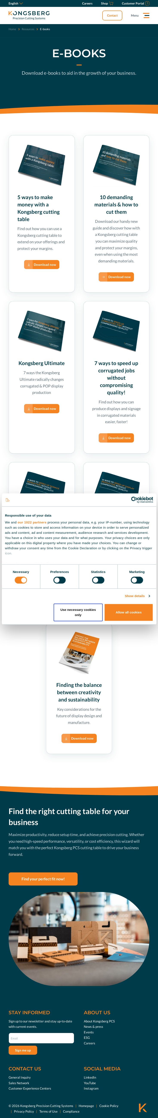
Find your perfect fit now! (43, 878)
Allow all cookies (129, 612)
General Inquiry (20, 1077)
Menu (135, 15)
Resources (28, 29)
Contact (112, 15)
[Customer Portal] (136, 3)
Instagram (91, 1088)
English (16, 3)
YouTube (90, 1083)
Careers (89, 1043)
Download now (45, 264)
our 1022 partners (32, 522)
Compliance (71, 1111)
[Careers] (87, 3)
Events (89, 1032)
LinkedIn (90, 1077)
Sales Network (19, 1083)
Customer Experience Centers (30, 1088)
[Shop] (107, 3)
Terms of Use (48, 1111)
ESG (87, 1037)
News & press (93, 1026)
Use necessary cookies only (78, 612)
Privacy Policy (24, 1111)
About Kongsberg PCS (99, 1021)
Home (12, 29)
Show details (135, 596)
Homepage (86, 1106)
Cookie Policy (108, 1106)
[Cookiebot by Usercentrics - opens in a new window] (134, 500)
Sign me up (23, 1050)
